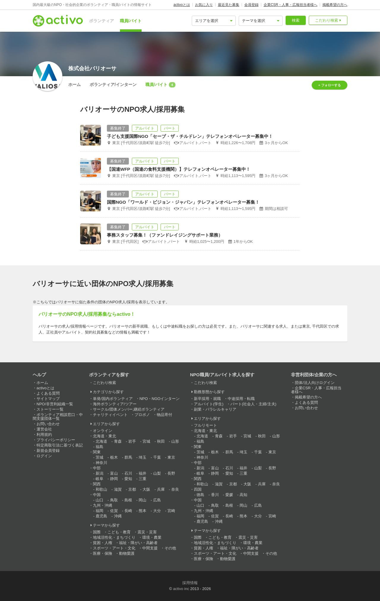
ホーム (74, 84)
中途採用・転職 (241, 398)
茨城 (99, 457)
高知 (243, 494)
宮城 (146, 441)
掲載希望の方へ (334, 5)
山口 (99, 500)
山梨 (157, 473)
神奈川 (101, 462)
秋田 (161, 441)
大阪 (146, 489)
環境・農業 (152, 537)
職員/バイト (131, 20)
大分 (157, 510)
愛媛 (229, 494)
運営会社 (44, 429)
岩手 (132, 441)
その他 (170, 548)
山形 (175, 441)
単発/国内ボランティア (113, 398)
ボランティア (101, 20)
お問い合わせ (48, 424)
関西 (97, 484)
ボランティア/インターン (113, 84)
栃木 (114, 457)
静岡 (114, 478)
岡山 (142, 500)
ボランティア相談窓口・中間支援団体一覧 (58, 416)
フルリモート (205, 425)
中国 (97, 494)
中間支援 (150, 548)
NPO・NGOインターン (160, 398)
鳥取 (114, 500)
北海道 (101, 441)
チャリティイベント (110, 414)
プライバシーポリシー (56, 440)
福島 (99, 446)
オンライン (102, 430)
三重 (142, 478)
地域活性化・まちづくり (114, 537)
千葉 (157, 457)
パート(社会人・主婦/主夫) (253, 404)
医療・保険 (102, 553)
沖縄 (118, 516)
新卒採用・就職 (207, 398)
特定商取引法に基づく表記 (60, 445)
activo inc (181, 588)
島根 (128, 500)
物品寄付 (164, 414)
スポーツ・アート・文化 (114, 548)
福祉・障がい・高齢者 (138, 543)
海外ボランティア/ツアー (115, 404)
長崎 (128, 510)
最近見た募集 (228, 5)
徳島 (200, 494)
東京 (171, 457)
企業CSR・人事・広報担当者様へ (290, 5)
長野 (171, 473)
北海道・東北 (104, 436)
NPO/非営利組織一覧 (55, 404)
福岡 (99, 510)
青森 (118, 441)
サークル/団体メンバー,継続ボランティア (128, 409)
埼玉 (142, 457)
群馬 (128, 457)
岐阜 (99, 478)
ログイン (44, 456)
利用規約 (44, 434)
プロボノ (142, 414)
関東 (97, 452)
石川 (128, 473)
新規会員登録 (48, 450)
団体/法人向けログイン (315, 382)
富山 (114, 473)
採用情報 (190, 583)
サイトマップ (48, 398)
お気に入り (204, 5)
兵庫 (161, 489)
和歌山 (101, 489)
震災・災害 (147, 532)
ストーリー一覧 (50, 409)
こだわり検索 (326, 20)
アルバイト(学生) (209, 404)
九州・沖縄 (102, 505)
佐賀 (114, 510)
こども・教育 (119, 532)
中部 (97, 468)
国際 (97, 532)
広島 (157, 500)
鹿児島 (101, 516)
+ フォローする (329, 85)
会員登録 (251, 5)
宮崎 (171, 510)
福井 (142, 473)
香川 (215, 494)
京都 (132, 489)
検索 (296, 20)
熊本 (142, 510)
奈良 (175, 489)
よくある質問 (48, 393)
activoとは (181, 5)
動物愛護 (126, 553)
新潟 (99, 473)
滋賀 (118, 489)
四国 (198, 489)
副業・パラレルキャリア (215, 409)
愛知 (128, 478)
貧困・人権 (102, 543)
